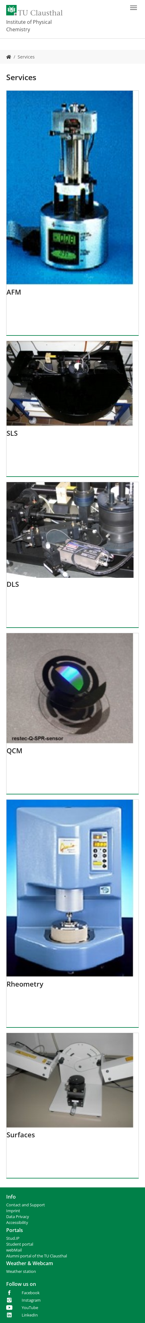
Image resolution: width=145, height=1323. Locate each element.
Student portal (19, 1244)
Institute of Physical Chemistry (29, 26)
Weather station (21, 1271)
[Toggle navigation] (133, 7)
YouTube (30, 1307)
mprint (13, 1210)
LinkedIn (30, 1315)
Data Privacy (17, 1216)
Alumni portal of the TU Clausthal (36, 1256)
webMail (14, 1250)
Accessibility (17, 1222)
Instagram (31, 1300)
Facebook (31, 1292)
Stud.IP (13, 1238)
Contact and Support (25, 1205)
